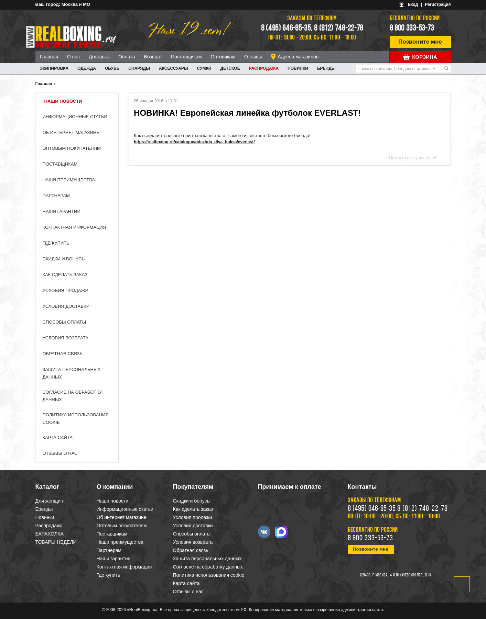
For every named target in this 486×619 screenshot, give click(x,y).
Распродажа (264, 68)
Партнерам (56, 195)
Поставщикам (186, 56)
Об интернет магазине (71, 132)
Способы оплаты (64, 322)
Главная (49, 56)
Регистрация (438, 4)
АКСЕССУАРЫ (173, 68)
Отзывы (253, 56)
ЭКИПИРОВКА (54, 68)
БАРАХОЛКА (49, 534)
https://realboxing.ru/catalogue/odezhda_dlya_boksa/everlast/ (194, 141)
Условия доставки (66, 306)
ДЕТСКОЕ (230, 68)
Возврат (153, 56)
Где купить (56, 243)
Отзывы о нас (60, 453)
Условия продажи (65, 290)
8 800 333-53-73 (412, 28)
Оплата (126, 56)
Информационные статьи (75, 116)
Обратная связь (63, 353)
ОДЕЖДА (86, 68)
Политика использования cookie (209, 575)
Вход (413, 4)
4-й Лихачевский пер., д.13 (410, 575)
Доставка (99, 56)
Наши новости (63, 101)
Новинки (298, 68)
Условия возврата (65, 337)
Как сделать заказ (65, 274)
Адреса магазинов (298, 56)
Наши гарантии (61, 211)
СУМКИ (204, 68)
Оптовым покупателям (72, 148)
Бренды (326, 68)
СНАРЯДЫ (139, 68)
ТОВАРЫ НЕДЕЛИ (56, 542)
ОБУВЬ (112, 68)
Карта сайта (58, 437)
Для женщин (49, 501)
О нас (73, 56)
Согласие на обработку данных (208, 567)
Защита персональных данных (207, 558)
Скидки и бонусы (64, 258)
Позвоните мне (420, 41)
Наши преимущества (69, 179)
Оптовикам (222, 56)
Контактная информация (74, 227)
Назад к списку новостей (412, 158)
